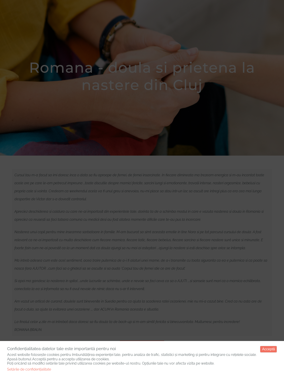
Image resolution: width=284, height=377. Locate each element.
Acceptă (268, 349)
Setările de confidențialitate (29, 369)
